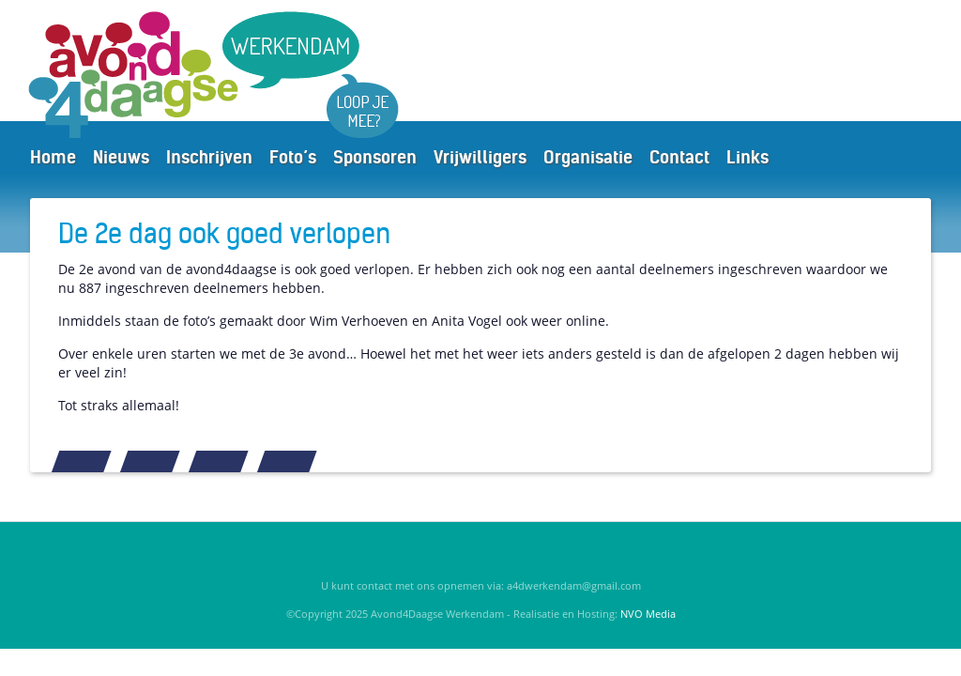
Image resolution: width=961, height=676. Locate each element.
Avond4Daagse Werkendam (227, 74)
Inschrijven (209, 157)
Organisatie (588, 157)
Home (53, 157)
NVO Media (648, 614)
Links (747, 157)
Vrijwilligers (480, 157)
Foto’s (292, 157)
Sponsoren (375, 157)
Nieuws (121, 157)
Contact (679, 157)
